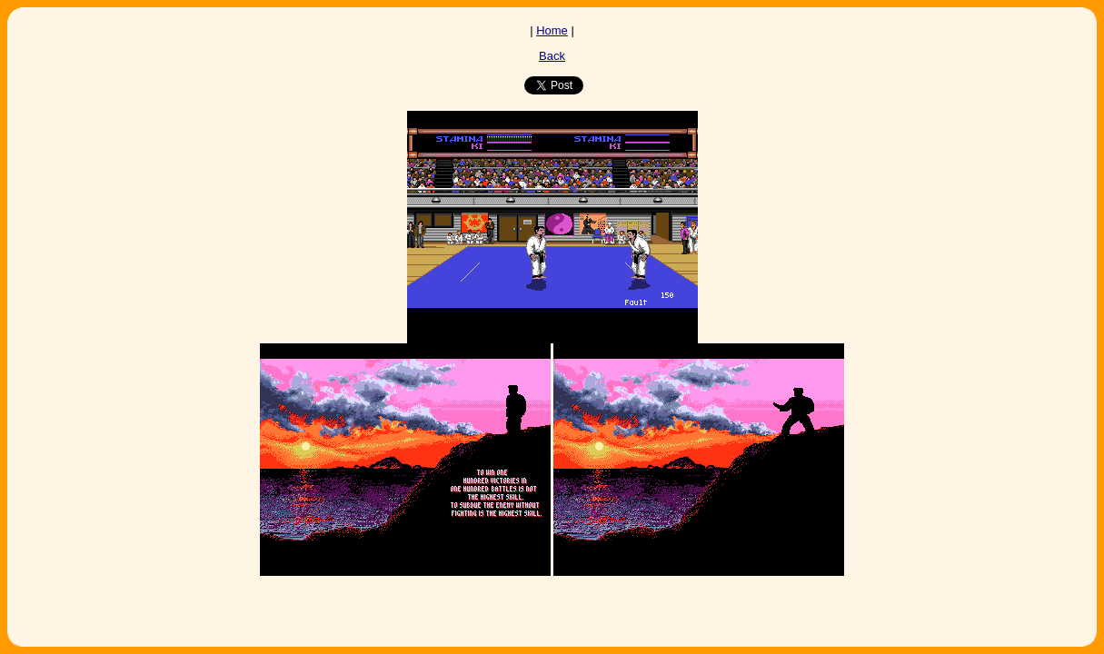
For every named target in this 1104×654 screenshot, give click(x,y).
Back (552, 56)
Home (552, 30)
